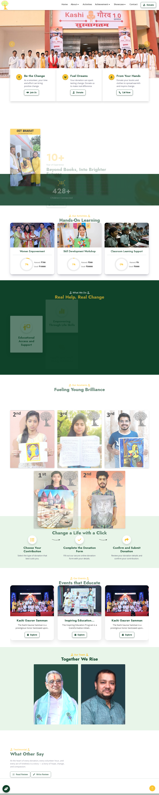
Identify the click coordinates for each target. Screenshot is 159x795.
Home (64, 4)
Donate (148, 5)
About (75, 4)
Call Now (124, 92)
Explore (32, 634)
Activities (87, 4)
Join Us (31, 92)
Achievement (102, 4)
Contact (134, 4)
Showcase (119, 4)
